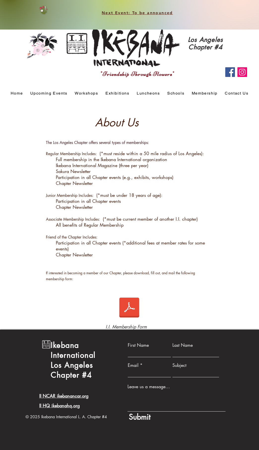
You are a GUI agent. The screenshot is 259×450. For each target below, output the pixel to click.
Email (133, 365)
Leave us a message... (149, 386)
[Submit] (177, 417)
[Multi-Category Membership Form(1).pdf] (129, 308)
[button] (86, 93)
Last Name (182, 345)
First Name (138, 345)
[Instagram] (242, 72)
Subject (179, 365)
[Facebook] (230, 72)
